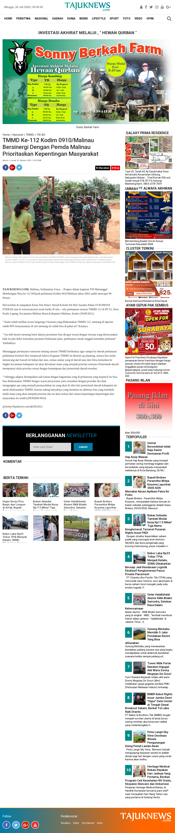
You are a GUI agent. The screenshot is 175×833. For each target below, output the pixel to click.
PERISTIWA (23, 18)
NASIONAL (41, 18)
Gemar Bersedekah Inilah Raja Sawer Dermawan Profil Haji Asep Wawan (148, 450)
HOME (8, 18)
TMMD (30, 134)
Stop (115, 167)
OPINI (150, 18)
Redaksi (66, 823)
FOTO (126, 18)
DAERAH (57, 18)
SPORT (114, 18)
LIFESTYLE (99, 18)
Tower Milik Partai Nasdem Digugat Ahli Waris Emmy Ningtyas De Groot (159, 669)
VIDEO (138, 18)
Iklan (100, 823)
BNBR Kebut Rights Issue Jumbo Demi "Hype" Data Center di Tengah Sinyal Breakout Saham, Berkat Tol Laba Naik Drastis (148, 702)
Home (6, 134)
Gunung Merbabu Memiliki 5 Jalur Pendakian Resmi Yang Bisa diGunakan (147, 636)
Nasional (17, 134)
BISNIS (83, 18)
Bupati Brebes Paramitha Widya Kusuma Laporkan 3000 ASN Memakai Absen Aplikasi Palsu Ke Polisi (107, 509)
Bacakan (102, 167)
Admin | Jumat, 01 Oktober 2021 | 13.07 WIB (22, 160)
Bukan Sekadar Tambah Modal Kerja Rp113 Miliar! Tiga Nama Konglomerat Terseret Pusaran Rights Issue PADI (45, 509)
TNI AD (41, 134)
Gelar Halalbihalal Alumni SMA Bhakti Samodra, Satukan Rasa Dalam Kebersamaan (75, 507)
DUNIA (71, 18)
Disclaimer (88, 823)
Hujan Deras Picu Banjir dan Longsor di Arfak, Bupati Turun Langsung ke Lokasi (14, 507)
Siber (76, 823)
